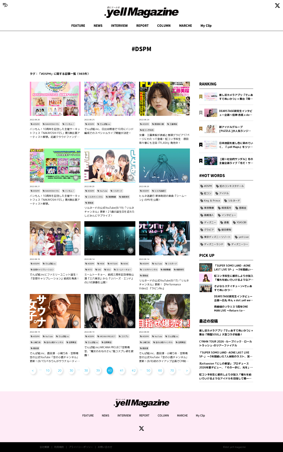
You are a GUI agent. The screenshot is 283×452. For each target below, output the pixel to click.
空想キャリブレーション (43, 269)
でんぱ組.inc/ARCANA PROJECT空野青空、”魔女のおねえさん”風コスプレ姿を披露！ (108, 351)
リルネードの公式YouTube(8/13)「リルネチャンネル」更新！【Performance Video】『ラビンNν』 (164, 284)
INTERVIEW (119, 25)
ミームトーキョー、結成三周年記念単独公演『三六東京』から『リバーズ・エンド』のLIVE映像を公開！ (109, 278)
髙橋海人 (209, 215)
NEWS (98, 25)
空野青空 (72, 342)
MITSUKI (113, 263)
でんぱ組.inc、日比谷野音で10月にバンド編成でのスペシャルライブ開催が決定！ (109, 131)
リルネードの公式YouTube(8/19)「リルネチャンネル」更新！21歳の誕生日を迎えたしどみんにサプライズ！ (109, 211)
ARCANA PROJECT (107, 336)
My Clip (206, 25)
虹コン (207, 193)
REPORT (142, 25)
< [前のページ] (33, 370)
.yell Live (244, 237)
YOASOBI (241, 222)
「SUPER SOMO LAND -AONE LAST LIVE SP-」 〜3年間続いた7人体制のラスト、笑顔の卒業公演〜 (225, 354)
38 (86, 370)
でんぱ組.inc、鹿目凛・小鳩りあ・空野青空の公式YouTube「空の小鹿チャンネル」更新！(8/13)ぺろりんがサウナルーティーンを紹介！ (55, 357)
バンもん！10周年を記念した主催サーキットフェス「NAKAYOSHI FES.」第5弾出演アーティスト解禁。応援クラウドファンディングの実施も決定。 (55, 133)
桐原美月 (125, 196)
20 (59, 370)
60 (160, 370)
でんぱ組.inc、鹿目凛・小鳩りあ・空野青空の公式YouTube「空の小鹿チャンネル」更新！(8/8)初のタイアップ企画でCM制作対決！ (163, 357)
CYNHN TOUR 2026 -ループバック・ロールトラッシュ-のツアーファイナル (225, 343)
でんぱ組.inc (105, 124)
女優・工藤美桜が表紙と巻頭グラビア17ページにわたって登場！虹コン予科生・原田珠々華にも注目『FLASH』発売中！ (164, 139)
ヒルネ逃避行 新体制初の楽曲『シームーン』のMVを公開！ (163, 197)
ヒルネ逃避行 (160, 191)
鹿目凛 (36, 348)
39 (98, 370)
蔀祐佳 (90, 202)
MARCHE (185, 25)
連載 (226, 222)
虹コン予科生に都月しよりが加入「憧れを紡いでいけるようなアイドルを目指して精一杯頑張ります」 (225, 376)
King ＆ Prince (212, 200)
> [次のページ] (187, 370)
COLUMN (164, 25)
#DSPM (36, 124)
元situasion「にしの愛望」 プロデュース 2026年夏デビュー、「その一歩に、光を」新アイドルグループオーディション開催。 (226, 365)
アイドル (224, 193)
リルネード (117, 191)
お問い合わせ (105, 447)
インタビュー (229, 215)
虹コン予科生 (148, 130)
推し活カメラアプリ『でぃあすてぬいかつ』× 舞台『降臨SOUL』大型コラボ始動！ (226, 332)
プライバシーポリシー (81, 447)
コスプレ (125, 336)
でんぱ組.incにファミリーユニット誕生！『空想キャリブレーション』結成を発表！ (54, 276)
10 (48, 370)
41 (122, 370)
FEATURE (78, 25)
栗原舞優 (112, 196)
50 (148, 370)
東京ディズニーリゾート (217, 237)
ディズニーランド (213, 244)
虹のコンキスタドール (232, 186)
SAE (99, 269)
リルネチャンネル (95, 196)
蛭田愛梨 (226, 229)
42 (134, 370)
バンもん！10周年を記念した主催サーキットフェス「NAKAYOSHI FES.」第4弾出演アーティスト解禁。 (55, 199)
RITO (90, 269)
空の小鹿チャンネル (54, 342)
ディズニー (210, 222)
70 (172, 370)
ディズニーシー (239, 244)
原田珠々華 (159, 124)
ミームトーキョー (123, 269)
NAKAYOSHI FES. (52, 124)
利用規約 (59, 447)
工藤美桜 (173, 124)
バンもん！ (69, 124)
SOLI (109, 269)
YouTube (103, 191)
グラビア (209, 229)
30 (71, 370)
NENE (125, 263)
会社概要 (44, 447)
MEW (102, 263)
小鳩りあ (37, 342)
